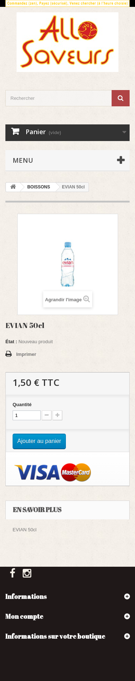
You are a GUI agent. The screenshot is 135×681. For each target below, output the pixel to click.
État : (11, 341)
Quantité (22, 404)
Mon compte (24, 616)
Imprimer (26, 354)
